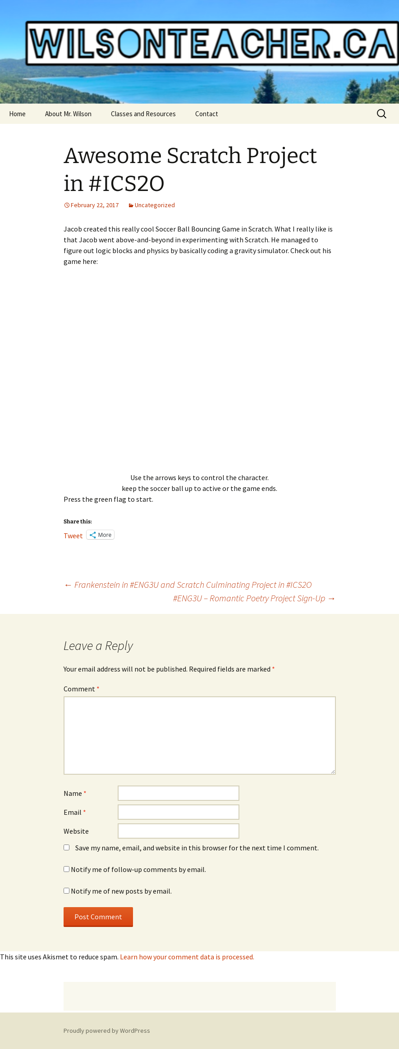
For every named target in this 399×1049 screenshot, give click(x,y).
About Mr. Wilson (68, 113)
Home (17, 113)
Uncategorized (155, 205)
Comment (82, 688)
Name (75, 793)
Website (76, 831)
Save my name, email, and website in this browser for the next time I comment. (197, 847)
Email (75, 812)
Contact (206, 113)
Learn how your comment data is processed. (187, 956)
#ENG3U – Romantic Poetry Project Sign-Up (254, 598)
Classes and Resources (143, 113)
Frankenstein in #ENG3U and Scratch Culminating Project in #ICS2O (188, 584)
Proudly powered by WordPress (107, 1030)
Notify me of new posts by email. (121, 890)
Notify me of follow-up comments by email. (138, 869)
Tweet (73, 534)
